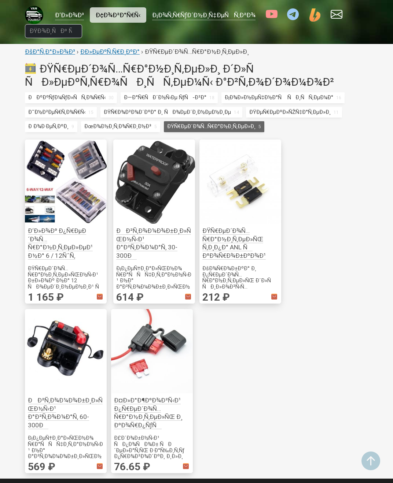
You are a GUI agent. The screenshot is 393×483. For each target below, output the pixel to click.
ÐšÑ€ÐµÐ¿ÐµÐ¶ (330, 334)
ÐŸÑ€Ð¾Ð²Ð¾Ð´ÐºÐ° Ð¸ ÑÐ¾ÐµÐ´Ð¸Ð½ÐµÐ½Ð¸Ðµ (167, 112)
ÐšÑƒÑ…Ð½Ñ (219, 324)
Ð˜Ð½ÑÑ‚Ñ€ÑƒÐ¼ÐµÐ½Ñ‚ (117, 382)
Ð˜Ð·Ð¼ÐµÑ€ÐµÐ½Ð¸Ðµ (341, 344)
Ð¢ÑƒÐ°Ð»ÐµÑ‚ (215, 462)
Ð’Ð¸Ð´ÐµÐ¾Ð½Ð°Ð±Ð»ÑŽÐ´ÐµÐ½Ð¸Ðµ (167, 412)
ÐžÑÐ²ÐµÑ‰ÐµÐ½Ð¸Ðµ (115, 412)
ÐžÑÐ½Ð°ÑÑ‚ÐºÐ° (338, 353)
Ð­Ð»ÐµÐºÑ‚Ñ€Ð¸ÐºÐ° (110, 51)
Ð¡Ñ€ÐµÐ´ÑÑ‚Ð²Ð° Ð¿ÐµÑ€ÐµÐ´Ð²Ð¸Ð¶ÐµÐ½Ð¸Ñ (279, 383)
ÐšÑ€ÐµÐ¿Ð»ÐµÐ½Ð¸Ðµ (113, 334)
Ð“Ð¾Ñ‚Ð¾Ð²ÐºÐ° (105, 402)
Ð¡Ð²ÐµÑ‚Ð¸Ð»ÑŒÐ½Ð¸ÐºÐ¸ (174, 344)
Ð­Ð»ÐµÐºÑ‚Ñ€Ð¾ (332, 373)
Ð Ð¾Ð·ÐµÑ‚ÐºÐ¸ (48, 126)
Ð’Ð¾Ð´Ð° (211, 393)
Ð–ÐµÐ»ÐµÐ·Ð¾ (274, 344)
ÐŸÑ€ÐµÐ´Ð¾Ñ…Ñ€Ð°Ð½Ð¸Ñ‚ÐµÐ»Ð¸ (211, 126)
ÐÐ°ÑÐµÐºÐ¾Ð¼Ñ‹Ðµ (115, 392)
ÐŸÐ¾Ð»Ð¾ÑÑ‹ (162, 353)
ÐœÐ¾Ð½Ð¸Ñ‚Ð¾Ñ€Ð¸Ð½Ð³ (117, 126)
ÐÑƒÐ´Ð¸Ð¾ (156, 392)
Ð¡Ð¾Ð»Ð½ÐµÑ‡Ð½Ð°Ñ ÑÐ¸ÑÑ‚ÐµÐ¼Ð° (279, 97)
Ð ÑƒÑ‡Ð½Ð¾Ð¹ (331, 363)
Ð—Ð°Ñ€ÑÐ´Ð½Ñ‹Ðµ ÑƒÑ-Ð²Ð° (165, 97)
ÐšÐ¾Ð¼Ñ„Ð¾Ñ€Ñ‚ (107, 422)
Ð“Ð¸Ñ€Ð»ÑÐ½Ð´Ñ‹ (166, 334)
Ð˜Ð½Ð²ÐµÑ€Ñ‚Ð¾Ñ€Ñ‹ (56, 112)
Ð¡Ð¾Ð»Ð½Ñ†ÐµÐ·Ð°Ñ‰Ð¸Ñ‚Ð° (294, 363)
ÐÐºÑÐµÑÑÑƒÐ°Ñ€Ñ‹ (232, 383)
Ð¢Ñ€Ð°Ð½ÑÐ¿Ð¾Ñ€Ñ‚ (293, 324)
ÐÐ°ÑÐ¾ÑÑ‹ (219, 432)
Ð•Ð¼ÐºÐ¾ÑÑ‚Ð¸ (220, 442)
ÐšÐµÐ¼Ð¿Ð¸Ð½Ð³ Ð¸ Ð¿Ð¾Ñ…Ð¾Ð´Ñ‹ (111, 362)
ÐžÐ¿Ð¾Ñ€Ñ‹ (99, 344)
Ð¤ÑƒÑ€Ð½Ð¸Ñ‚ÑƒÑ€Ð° (118, 324)
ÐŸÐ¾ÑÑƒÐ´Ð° (217, 344)
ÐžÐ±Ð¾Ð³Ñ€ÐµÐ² (220, 452)
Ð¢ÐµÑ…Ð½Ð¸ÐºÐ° (220, 373)
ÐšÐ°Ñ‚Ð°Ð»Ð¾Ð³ (50, 51)
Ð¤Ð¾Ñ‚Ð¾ (154, 432)
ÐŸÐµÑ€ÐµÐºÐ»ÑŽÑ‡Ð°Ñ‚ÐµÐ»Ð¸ (290, 112)
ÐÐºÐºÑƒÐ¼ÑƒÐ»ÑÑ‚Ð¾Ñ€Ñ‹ (67, 97)
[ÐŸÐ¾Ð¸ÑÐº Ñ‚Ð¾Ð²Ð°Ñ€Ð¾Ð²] (53, 31)
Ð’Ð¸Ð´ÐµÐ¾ (155, 382)
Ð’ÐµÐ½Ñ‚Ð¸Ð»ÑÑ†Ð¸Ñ (344, 412)
